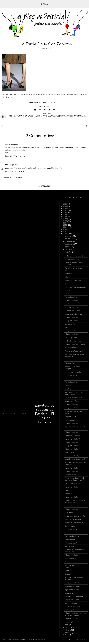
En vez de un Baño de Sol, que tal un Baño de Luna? (74, 479)
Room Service (70, 526)
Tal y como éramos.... (73, 307)
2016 (65, 212)
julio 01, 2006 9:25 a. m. (15, 172)
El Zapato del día (71, 300)
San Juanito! (69, 379)
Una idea (68, 494)
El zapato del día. (71, 529)
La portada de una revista (75, 516)
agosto (68, 247)
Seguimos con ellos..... (73, 259)
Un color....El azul (71, 619)
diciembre (69, 236)
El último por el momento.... (75, 610)
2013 (65, 219)
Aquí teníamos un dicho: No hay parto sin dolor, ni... (75, 428)
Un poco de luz (70, 417)
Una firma (68, 389)
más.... (67, 277)
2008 (65, 229)
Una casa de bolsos (72, 436)
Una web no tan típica (73, 456)
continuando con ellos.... (74, 280)
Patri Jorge (9, 164)
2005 (65, 635)
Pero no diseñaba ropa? (74, 351)
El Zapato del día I (72, 449)
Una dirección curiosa (73, 586)
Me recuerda (70, 324)
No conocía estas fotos (73, 314)
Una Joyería (69, 452)
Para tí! (67, 327)
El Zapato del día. (71, 321)
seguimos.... (69, 274)
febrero (68, 630)
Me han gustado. (71, 338)
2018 (65, 208)
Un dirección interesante (74, 596)
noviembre (69, 239)
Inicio (44, 126)
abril (67, 625)
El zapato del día (71, 297)
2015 (65, 214)
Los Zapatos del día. (72, 583)
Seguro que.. (69, 304)
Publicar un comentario (12, 177)
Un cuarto (68, 533)
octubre (68, 241)
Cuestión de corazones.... (74, 398)
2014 (65, 217)
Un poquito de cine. (72, 600)
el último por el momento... (75, 256)
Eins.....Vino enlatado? (73, 484)
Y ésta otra (69, 490)
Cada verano (70, 506)
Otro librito (69, 513)
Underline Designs (81, 639)
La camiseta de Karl (72, 311)
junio (67, 252)
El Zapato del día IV (72, 439)
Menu (44, 4)
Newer (4, 126)
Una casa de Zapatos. (73, 401)
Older (84, 126)
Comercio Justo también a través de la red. (75, 501)
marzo (67, 627)
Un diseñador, (70, 540)
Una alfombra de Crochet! (75, 459)
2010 (65, 225)
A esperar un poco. (72, 562)
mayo (67, 622)
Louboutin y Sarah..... (73, 341)
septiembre (69, 244)
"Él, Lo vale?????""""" (73, 348)
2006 (65, 233)
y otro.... (68, 294)
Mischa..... (68, 360)
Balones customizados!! (74, 523)
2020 (65, 204)
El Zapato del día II (72, 317)
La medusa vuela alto (73, 372)
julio (66, 249)
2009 (65, 227)
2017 (65, 210)
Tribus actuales (70, 420)
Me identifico (69, 546)
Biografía (24, 414)
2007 (65, 231)
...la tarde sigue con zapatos (75, 287)
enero (67, 633)
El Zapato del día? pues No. (75, 344)
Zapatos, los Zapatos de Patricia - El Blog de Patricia (44, 413)
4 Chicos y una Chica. (73, 606)
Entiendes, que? (71, 543)
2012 (65, 221)
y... (66, 284)
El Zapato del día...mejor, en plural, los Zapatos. (75, 614)
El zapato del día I (71, 382)
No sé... (67, 571)
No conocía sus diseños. (74, 475)
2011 (65, 223)
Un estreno (69, 593)
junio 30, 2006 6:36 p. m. (15, 156)
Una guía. (68, 574)
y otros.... (68, 290)
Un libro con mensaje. (73, 519)
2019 (65, 206)
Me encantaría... (71, 558)
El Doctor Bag (70, 363)
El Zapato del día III (72, 404)
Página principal (9, 414)
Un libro (68, 385)
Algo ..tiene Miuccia (72, 590)
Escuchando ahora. (72, 536)
